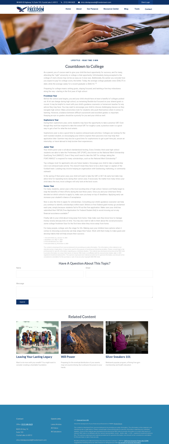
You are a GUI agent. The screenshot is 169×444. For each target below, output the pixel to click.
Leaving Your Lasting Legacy (34, 356)
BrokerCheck (118, 424)
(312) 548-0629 (68, 2)
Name (18, 268)
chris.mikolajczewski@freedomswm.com (94, 2)
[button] (68, 9)
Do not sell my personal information (129, 442)
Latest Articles (56, 424)
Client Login (145, 2)
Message (20, 283)
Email (88, 268)
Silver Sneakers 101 (118, 356)
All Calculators (56, 432)
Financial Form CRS (83, 420)
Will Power (68, 356)
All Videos (54, 428)
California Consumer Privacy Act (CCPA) (136, 441)
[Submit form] (22, 302)
